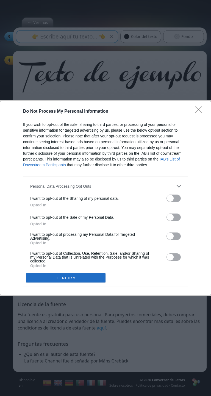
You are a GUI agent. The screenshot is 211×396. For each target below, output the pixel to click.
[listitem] (105, 186)
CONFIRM (65, 278)
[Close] (200, 111)
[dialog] (105, 198)
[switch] (173, 198)
